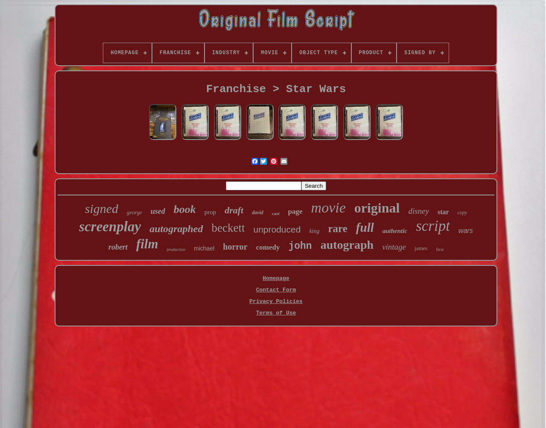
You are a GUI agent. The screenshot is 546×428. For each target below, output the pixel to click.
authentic (394, 230)
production (176, 249)
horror (235, 246)
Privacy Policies (276, 301)
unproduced (277, 229)
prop (210, 212)
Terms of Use (276, 313)
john (300, 246)
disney (418, 211)
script (433, 226)
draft (234, 210)
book (185, 209)
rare (337, 228)
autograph (347, 244)
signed (101, 208)
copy (462, 212)
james (421, 248)
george (134, 212)
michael (204, 248)
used (158, 211)
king (314, 231)
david (257, 212)
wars (465, 230)
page (295, 211)
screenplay (110, 226)
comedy (268, 247)
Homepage (276, 278)
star (443, 211)
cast (276, 213)
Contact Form (276, 290)
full (365, 227)
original (377, 207)
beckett (228, 227)
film (147, 243)
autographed (176, 228)
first (440, 249)
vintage (394, 246)
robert (118, 247)
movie (328, 207)
